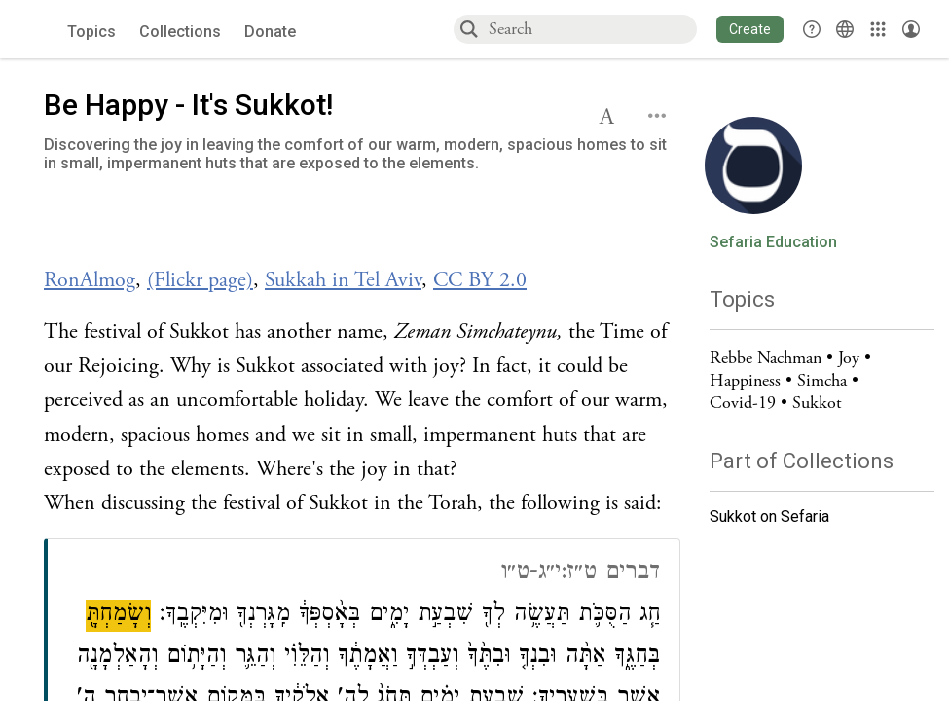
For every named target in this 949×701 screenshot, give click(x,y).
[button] (750, 29)
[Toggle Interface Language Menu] (845, 29)
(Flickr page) (200, 280)
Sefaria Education (773, 242)
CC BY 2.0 (480, 280)
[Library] (878, 29)
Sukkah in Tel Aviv (343, 280)
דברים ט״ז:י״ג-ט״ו (580, 574)
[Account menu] (911, 29)
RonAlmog (89, 280)
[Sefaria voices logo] (38, 30)
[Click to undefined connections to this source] (362, 229)
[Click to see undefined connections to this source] (362, 281)
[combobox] (592, 29)
